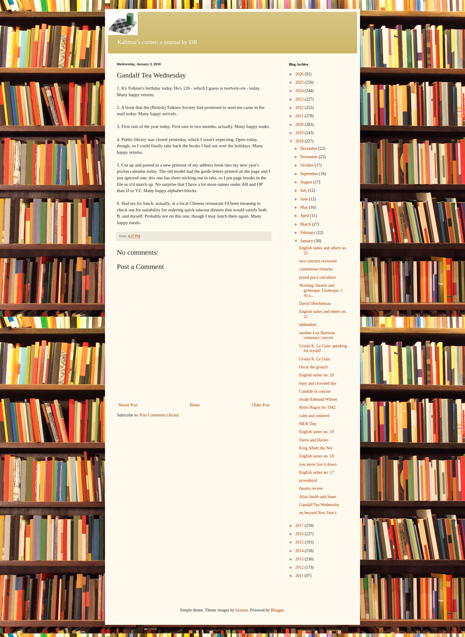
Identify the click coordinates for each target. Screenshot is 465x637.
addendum (307, 324)
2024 (300, 90)
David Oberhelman (315, 303)
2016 (300, 534)
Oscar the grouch (313, 367)
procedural (308, 480)
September (309, 174)
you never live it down (318, 464)
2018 (300, 141)
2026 (300, 74)
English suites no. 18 (316, 456)
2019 (300, 133)
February (308, 232)
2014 (300, 551)
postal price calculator (317, 277)
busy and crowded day (318, 383)
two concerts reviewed (318, 261)
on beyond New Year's (317, 513)
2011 (300, 575)
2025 (300, 82)
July (304, 190)
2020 (300, 124)
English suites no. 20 (316, 375)
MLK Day (307, 424)
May (304, 207)
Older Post (261, 405)
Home (195, 405)
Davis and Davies (314, 440)
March (306, 224)
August (306, 182)
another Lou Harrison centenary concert (317, 335)
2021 (300, 116)
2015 (300, 542)
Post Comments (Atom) (159, 415)
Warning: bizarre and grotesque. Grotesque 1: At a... (321, 290)
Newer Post (128, 405)
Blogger (277, 610)
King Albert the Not (315, 448)
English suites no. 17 (316, 472)
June (304, 199)
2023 (300, 99)
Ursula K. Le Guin (314, 359)
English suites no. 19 (316, 432)
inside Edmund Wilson (318, 399)
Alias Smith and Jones (317, 497)
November (309, 157)
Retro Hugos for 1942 (317, 407)
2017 (300, 525)
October (307, 165)
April (305, 215)
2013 (300, 559)
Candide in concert (315, 391)
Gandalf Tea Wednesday (319, 505)
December (309, 148)
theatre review (311, 488)
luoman (241, 610)
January (307, 241)
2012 (300, 567)
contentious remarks (316, 269)
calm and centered (314, 415)
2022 (300, 107)
